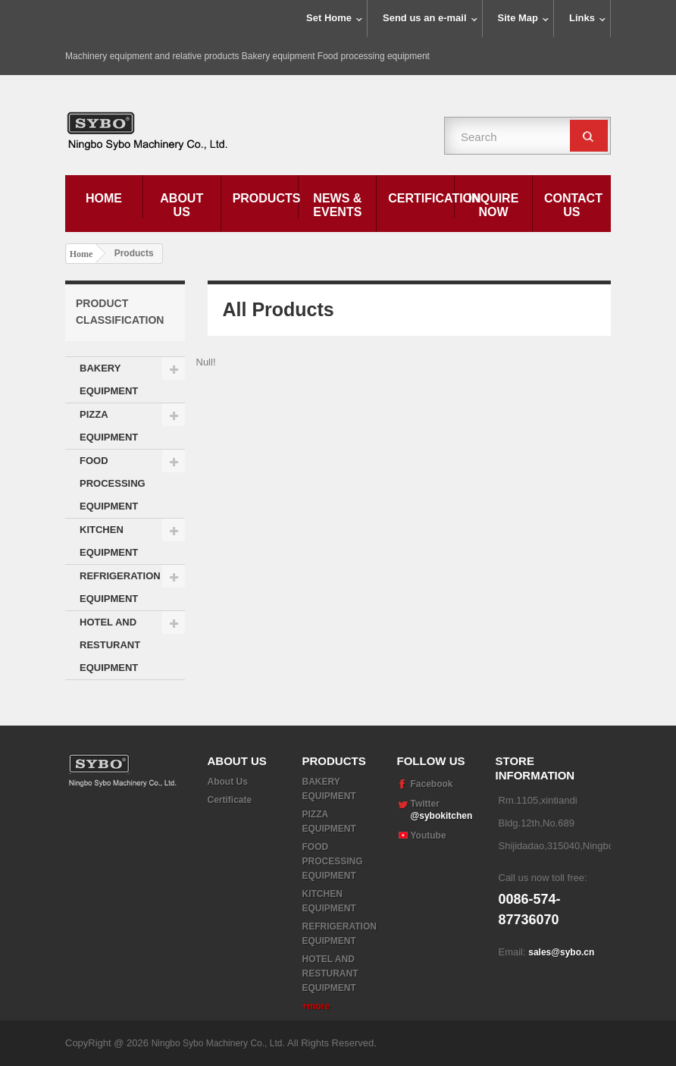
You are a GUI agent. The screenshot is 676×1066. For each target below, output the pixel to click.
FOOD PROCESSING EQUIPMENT (113, 483)
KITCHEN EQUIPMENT (109, 541)
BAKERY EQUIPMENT (109, 379)
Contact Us (573, 205)
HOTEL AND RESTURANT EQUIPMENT (110, 644)
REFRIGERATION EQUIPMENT (120, 587)
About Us (181, 205)
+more (316, 1006)
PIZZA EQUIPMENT (109, 426)
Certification (421, 198)
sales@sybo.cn (561, 952)
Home (104, 198)
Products (266, 198)
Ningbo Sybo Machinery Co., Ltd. (219, 1043)
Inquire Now (493, 205)
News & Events (337, 205)
